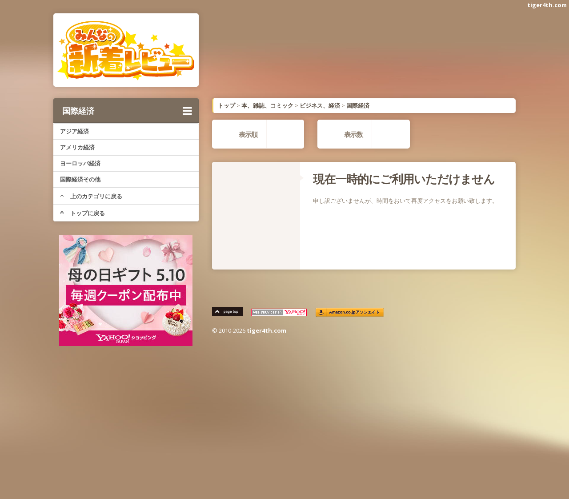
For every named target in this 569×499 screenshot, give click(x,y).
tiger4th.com (547, 5)
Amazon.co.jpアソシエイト (354, 312)
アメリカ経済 (77, 147)
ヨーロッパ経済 (80, 163)
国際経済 (127, 110)
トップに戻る (82, 213)
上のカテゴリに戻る (91, 196)
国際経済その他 (80, 179)
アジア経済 (74, 131)
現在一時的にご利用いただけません (404, 179)
